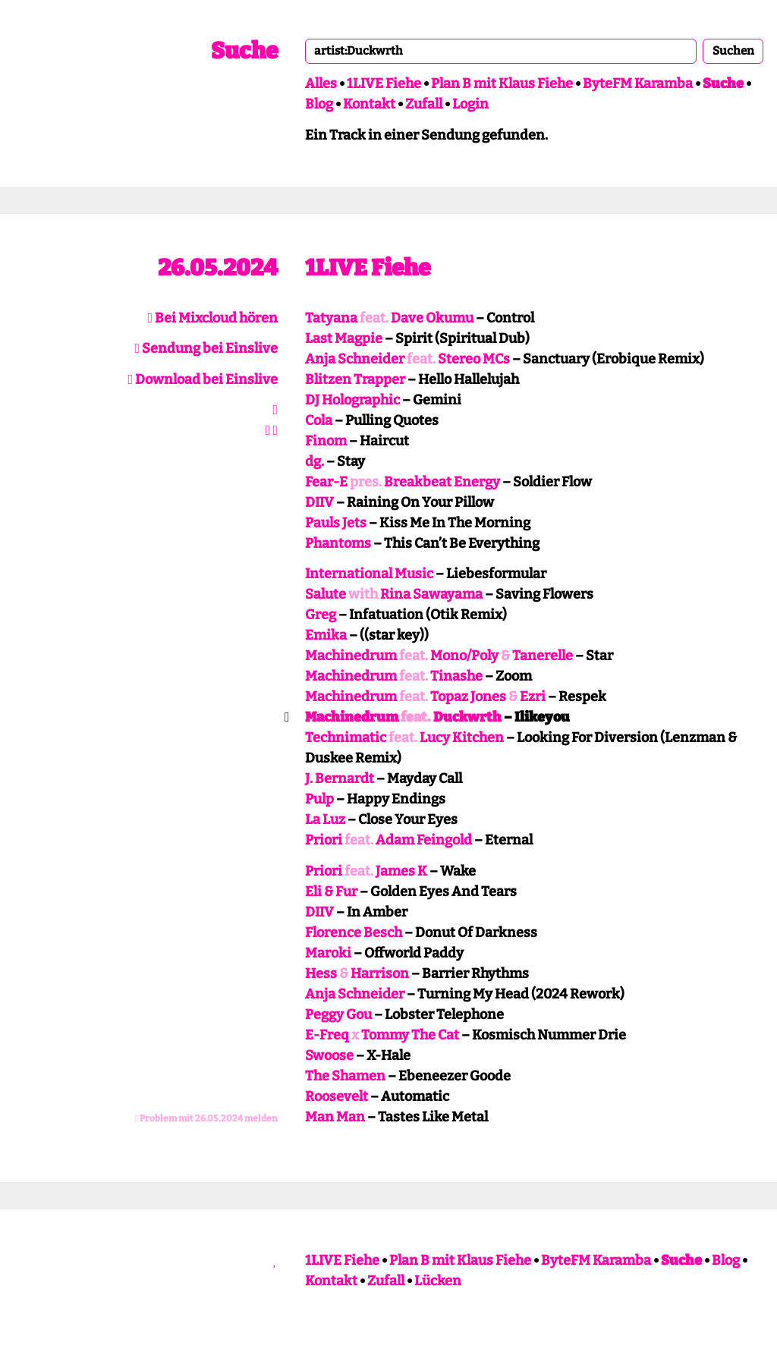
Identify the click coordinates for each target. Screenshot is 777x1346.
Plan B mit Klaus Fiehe (502, 83)
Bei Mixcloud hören (212, 318)
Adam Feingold (424, 840)
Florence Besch (353, 932)
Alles (321, 83)
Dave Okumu (432, 318)
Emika (326, 635)
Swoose (329, 1055)
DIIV (319, 502)
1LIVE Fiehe (384, 83)
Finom (326, 440)
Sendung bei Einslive (206, 348)
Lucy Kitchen (462, 737)
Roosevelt (336, 1096)
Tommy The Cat (410, 1035)
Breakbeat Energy (442, 481)
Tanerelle (542, 655)
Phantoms (338, 543)
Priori (323, 840)
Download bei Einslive (202, 379)
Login (470, 104)
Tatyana (331, 318)
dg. (314, 461)
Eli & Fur (331, 891)
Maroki (328, 953)
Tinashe (456, 676)
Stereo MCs (474, 359)
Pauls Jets (335, 522)
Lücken (437, 1280)
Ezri (533, 696)
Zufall (423, 104)
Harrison (380, 973)
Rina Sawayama (431, 594)
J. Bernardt (339, 778)
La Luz (325, 819)
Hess (321, 973)
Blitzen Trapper (355, 379)
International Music (369, 573)
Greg (320, 614)
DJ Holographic (352, 400)
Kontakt (369, 104)
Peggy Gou (338, 1014)
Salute (325, 594)
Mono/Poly (464, 655)
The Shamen (345, 1076)
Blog (319, 104)
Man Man (335, 1117)
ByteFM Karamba (638, 83)
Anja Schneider (354, 359)
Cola (318, 420)
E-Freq (327, 1035)
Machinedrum (351, 655)
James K (401, 871)
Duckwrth (467, 717)
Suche (244, 50)
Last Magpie (343, 338)
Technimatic (345, 737)
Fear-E (326, 481)
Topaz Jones (468, 696)
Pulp (319, 799)
